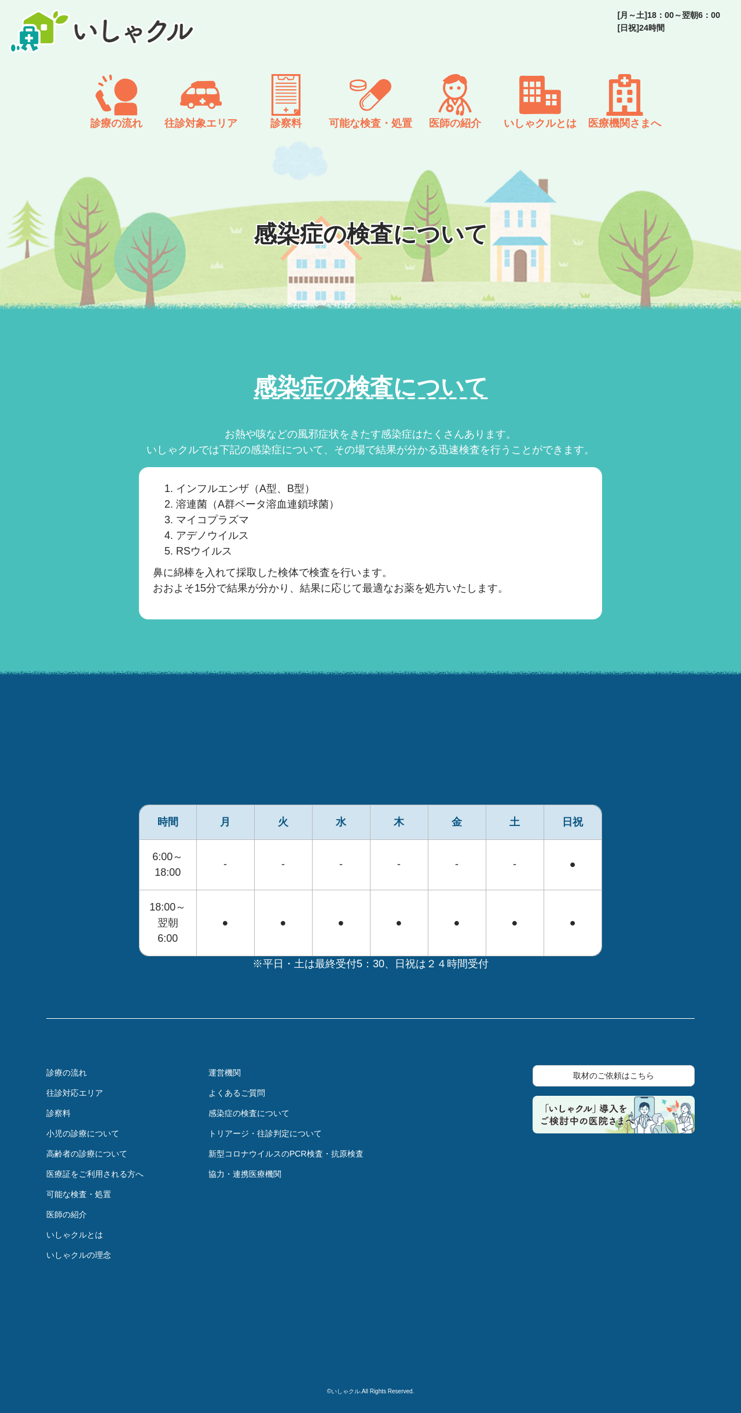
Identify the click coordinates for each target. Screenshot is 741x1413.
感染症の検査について (248, 1113)
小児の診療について (82, 1133)
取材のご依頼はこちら (613, 1075)
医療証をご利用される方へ (95, 1174)
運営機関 (224, 1072)
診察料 (58, 1113)
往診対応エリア (74, 1093)
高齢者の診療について (86, 1153)
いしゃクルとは (74, 1234)
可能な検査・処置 (78, 1194)
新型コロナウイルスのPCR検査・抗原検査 (286, 1153)
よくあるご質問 (236, 1093)
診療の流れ (66, 1072)
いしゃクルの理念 (78, 1255)
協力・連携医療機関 (244, 1174)
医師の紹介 (66, 1214)
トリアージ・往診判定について (265, 1133)
